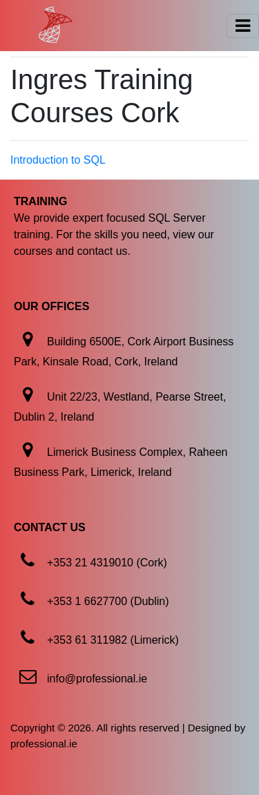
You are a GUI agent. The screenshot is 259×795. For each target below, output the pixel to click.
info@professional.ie (97, 678)
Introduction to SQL (58, 160)
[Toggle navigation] (243, 26)
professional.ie (43, 743)
